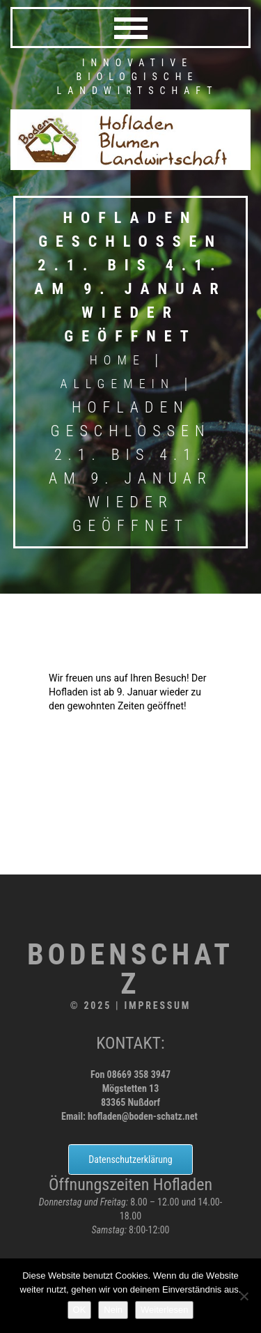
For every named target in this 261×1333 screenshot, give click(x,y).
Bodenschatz (130, 969)
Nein (113, 1309)
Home (117, 360)
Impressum (157, 1005)
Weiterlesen (164, 1309)
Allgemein (118, 383)
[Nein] (244, 1296)
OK (79, 1309)
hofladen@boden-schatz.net (143, 1116)
